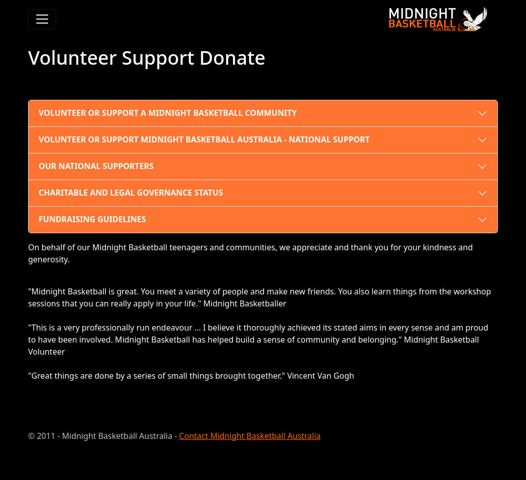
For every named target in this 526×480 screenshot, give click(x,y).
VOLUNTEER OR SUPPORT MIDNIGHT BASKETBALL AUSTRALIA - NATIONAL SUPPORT (204, 139)
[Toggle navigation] (42, 19)
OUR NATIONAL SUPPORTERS (96, 166)
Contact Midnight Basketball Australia (250, 435)
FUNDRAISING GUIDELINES (92, 219)
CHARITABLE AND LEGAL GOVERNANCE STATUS (131, 192)
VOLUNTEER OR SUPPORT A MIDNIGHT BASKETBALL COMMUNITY (168, 112)
